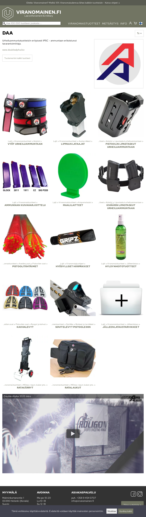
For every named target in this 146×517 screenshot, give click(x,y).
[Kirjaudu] (130, 23)
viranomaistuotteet (84, 23)
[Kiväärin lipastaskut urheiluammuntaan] (121, 182)
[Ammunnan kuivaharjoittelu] (25, 182)
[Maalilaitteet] (73, 182)
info (123, 23)
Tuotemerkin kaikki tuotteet (17, 58)
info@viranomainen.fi (82, 500)
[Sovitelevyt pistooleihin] (73, 304)
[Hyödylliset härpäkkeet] (73, 243)
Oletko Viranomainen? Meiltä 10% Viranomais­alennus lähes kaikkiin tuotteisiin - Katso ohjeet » (73, 2)
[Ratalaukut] (73, 365)
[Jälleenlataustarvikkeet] (121, 304)
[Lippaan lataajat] (73, 121)
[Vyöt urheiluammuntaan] (25, 121)
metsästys (110, 23)
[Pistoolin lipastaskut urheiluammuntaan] (121, 121)
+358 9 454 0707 (86, 497)
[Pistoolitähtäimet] (25, 243)
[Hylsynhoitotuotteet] (121, 243)
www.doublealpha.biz (13, 49)
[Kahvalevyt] (25, 304)
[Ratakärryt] (25, 365)
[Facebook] (133, 494)
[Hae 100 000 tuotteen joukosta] (31, 23)
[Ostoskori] (135, 23)
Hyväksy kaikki (125, 511)
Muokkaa (112, 511)
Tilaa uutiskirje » (132, 505)
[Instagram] (139, 494)
